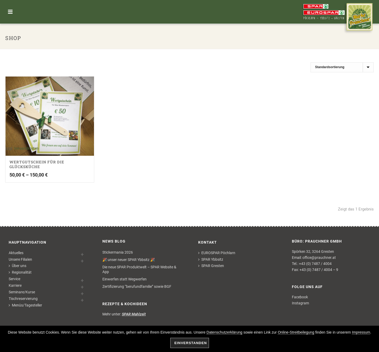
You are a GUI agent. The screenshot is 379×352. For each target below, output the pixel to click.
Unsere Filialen (20, 259)
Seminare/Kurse (22, 292)
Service (14, 279)
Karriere (15, 285)
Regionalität (20, 272)
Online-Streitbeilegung (296, 332)
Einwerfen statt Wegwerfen (124, 279)
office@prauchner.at (319, 257)
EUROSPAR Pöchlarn (216, 253)
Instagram (300, 303)
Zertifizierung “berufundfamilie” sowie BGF (136, 286)
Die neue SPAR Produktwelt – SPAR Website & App (139, 269)
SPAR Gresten (211, 266)
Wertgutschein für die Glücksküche (36, 164)
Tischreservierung (23, 298)
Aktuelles (16, 253)
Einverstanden (190, 343)
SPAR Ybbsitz (210, 259)
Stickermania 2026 (117, 252)
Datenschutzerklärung (224, 332)
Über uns (17, 266)
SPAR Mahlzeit (134, 314)
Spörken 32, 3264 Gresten (313, 251)
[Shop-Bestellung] (342, 67)
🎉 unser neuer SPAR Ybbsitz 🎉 (128, 260)
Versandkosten (26, 148)
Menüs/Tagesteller (25, 305)
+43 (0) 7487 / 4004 (315, 264)
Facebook (300, 297)
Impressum (361, 332)
